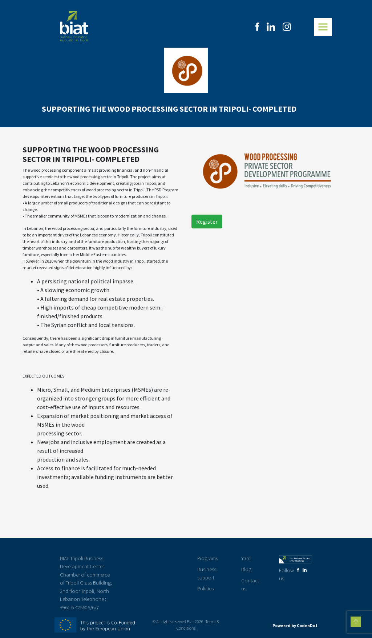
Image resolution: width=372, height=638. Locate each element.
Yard (246, 558)
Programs (207, 558)
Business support (206, 573)
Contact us (250, 584)
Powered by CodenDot (295, 625)
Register (207, 221)
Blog (246, 569)
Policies (205, 588)
